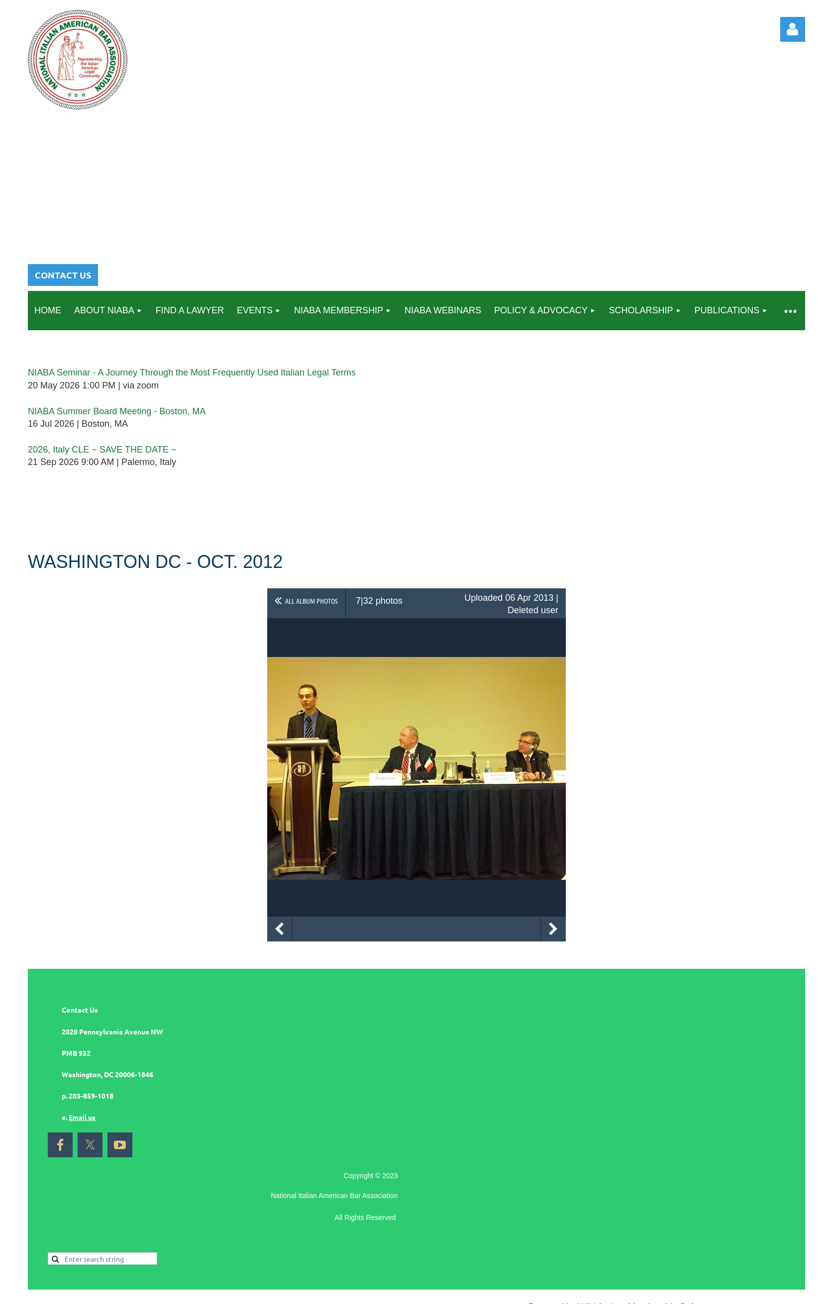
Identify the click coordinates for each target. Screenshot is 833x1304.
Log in (792, 29)
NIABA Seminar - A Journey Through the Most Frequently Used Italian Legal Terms (192, 372)
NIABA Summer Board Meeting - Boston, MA (117, 411)
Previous (279, 929)
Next (553, 929)
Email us (82, 1117)
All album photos (311, 600)
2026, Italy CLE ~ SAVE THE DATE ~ (102, 450)
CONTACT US (63, 274)
